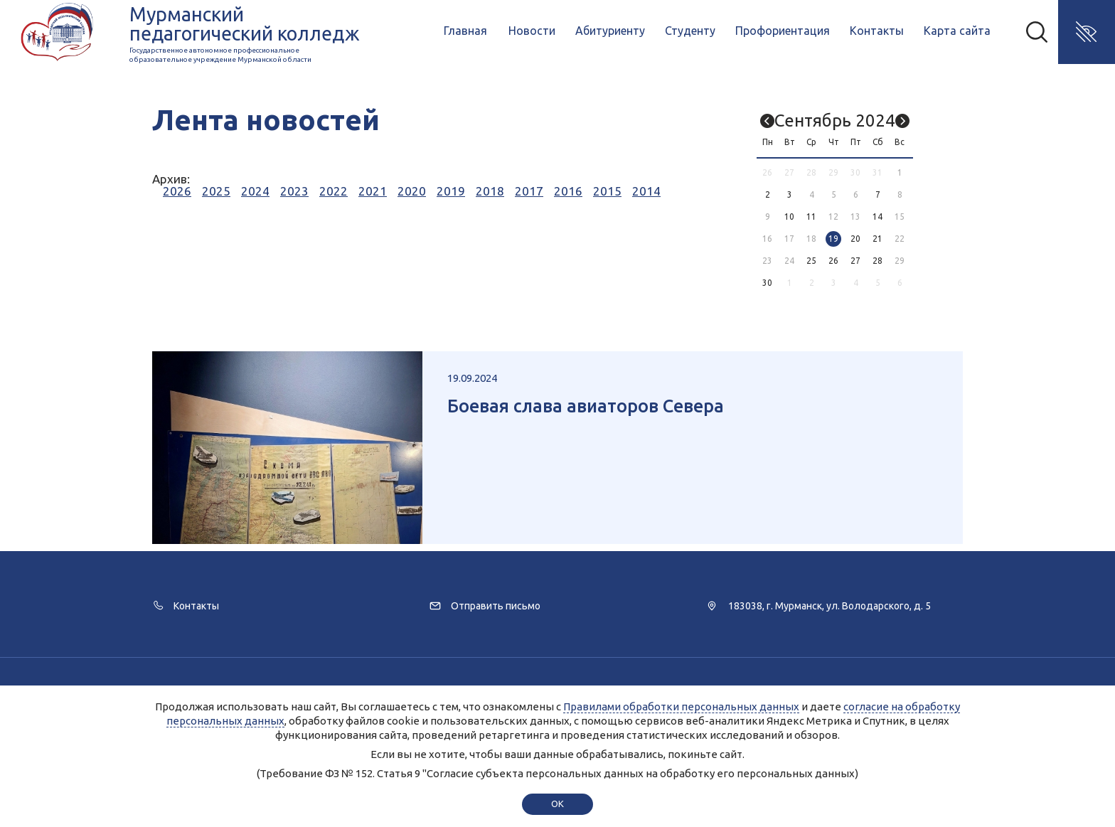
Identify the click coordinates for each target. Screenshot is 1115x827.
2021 (372, 191)
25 (811, 260)
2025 (216, 191)
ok (557, 804)
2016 (568, 191)
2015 (607, 191)
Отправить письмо (495, 606)
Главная (465, 30)
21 (877, 238)
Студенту (690, 30)
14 (877, 216)
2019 (451, 191)
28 (877, 260)
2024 (255, 191)
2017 (529, 191)
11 (811, 216)
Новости (531, 30)
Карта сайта (957, 30)
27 (855, 260)
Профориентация (782, 30)
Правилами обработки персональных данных (681, 706)
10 (789, 216)
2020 (412, 191)
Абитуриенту (610, 30)
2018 (490, 191)
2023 (294, 191)
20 (855, 238)
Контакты (877, 30)
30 (767, 282)
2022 (333, 191)
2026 (177, 191)
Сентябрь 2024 (834, 120)
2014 (646, 191)
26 (833, 260)
